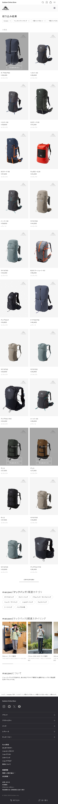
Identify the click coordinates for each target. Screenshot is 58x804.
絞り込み (15, 800)
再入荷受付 (15, 64)
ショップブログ (6, 761)
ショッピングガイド (8, 751)
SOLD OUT (14, 51)
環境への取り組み (8, 773)
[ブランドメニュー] (54, 8)
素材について (6, 764)
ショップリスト (6, 754)
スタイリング (6, 758)
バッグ (19, 694)
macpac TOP (11, 694)
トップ (3, 694)
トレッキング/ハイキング (20, 21)
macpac (6, 21)
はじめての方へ (7, 748)
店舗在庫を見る (15, 67)
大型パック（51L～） (38, 21)
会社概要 (6, 776)
